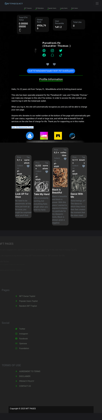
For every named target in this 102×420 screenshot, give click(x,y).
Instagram (28, 334)
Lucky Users (63, 8)
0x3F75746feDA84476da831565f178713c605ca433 (51, 71)
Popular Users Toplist (33, 301)
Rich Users (74, 8)
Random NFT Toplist (33, 306)
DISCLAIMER (29, 376)
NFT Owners (28, 8)
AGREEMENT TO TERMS (34, 371)
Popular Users (52, 8)
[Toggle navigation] (97, 3)
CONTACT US (30, 386)
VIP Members (40, 8)
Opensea (28, 343)
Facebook (28, 338)
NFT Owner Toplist (32, 296)
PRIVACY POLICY (31, 381)
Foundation (29, 348)
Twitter (27, 329)
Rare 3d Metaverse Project (22, 127)
